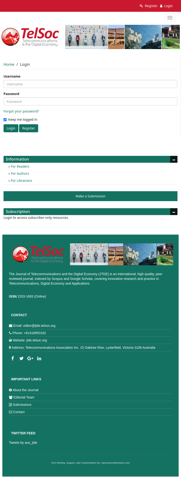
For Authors (19, 173)
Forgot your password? (21, 111)
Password (11, 93)
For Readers (19, 166)
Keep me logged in (20, 119)
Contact (19, 412)
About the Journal (25, 390)
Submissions (22, 404)
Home (9, 64)
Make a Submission (91, 196)
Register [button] (28, 128)
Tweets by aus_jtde (23, 442)
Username (12, 76)
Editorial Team (23, 397)
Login (166, 6)
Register (149, 6)
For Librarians (21, 180)
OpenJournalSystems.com (115, 463)
